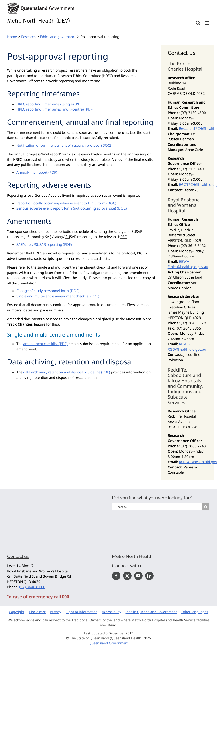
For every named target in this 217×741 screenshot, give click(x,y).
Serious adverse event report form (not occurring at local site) (66, 208)
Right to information (81, 612)
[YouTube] (138, 576)
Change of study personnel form (42, 290)
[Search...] (157, 506)
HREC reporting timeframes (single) (45, 104)
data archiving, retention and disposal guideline (61, 372)
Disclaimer (37, 612)
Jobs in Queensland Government (151, 612)
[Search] (205, 506)
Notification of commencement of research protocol (58, 145)
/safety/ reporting (39, 244)
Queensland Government (108, 643)
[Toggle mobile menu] (207, 22)
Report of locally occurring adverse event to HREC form (60, 203)
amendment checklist (40, 343)
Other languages (194, 612)
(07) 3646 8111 (32, 586)
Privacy (55, 612)
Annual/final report (31, 172)
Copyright (16, 612)
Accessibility (111, 612)
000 (65, 596)
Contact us (18, 556)
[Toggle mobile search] (198, 22)
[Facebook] (116, 576)
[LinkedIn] (149, 576)
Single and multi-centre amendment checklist (52, 296)
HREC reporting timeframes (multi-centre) (50, 109)
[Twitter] (127, 576)
